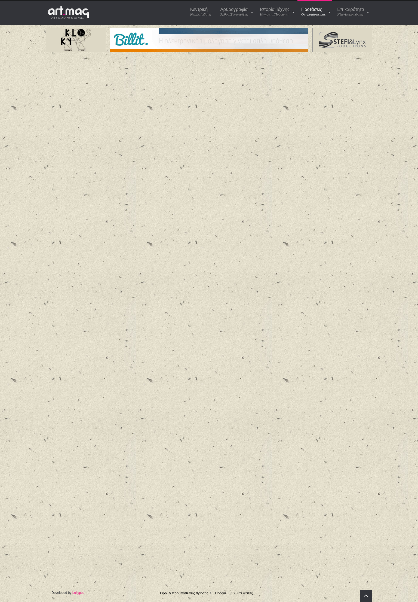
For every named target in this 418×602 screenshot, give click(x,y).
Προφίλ (220, 593)
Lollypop (78, 593)
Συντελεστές (243, 593)
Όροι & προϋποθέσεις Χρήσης (184, 593)
